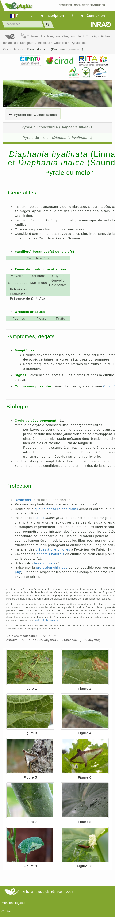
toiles (40, 518)
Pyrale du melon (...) (57, 138)
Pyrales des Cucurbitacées (35, 115)
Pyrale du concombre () (57, 127)
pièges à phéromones (53, 549)
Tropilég (91, 36)
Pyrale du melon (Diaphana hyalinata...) (55, 49)
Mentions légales (13, 903)
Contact (6, 911)
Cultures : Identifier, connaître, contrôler (51, 36)
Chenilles (60, 43)
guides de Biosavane (46, 620)
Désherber (23, 500)
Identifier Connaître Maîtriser (81, 5)
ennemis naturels (50, 554)
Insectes (44, 43)
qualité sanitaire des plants (56, 509)
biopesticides (44, 563)
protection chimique (52, 567)
